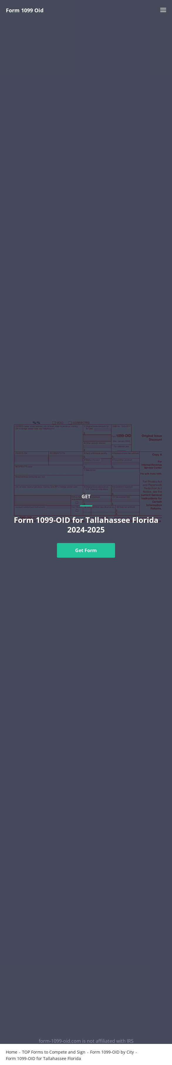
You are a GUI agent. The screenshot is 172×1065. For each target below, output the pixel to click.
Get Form (86, 550)
